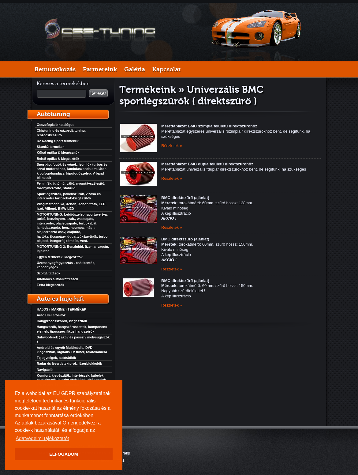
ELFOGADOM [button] (63, 454)
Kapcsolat (166, 69)
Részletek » (171, 145)
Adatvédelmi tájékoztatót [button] (42, 438)
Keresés (98, 93)
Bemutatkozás (55, 69)
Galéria (134, 69)
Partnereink (100, 69)
